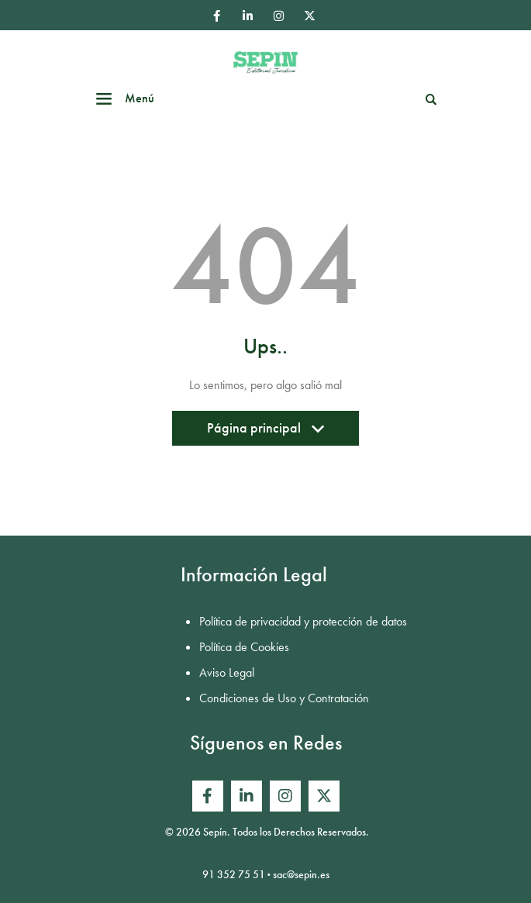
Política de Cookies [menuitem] (244, 647)
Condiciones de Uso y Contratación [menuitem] (284, 698)
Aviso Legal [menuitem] (226, 672)
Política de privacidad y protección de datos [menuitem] (303, 621)
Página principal (265, 432)
